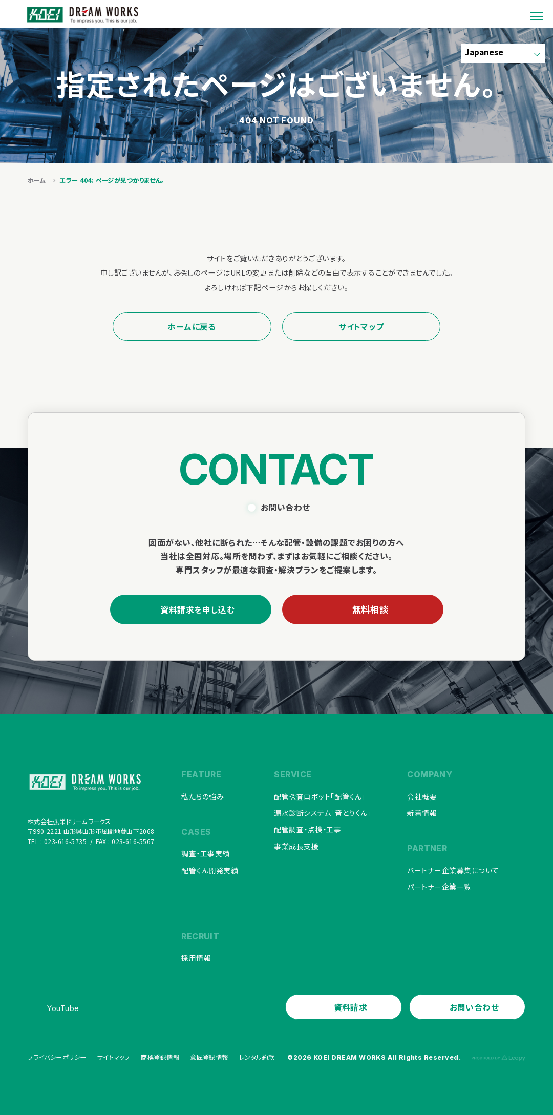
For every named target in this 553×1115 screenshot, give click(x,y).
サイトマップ (361, 326)
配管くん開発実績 (209, 870)
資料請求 (351, 1006)
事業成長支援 (296, 845)
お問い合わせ (474, 1006)
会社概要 (422, 797)
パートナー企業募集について (453, 870)
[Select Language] (502, 54)
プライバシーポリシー (57, 1055)
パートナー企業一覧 (439, 885)
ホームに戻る (191, 326)
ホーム (37, 180)
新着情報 (422, 813)
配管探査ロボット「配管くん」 (319, 797)
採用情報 (196, 957)
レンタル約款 (257, 1055)
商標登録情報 (160, 1055)
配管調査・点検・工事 (307, 829)
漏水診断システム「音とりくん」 (322, 813)
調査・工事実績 (205, 853)
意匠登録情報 (209, 1055)
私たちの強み (202, 797)
